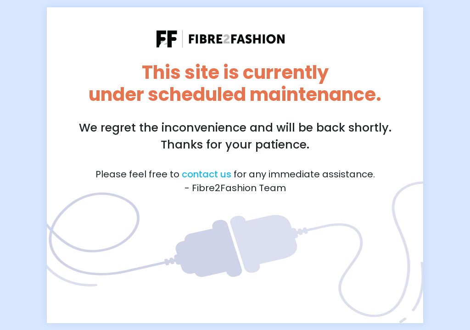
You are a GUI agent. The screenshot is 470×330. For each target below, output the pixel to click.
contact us (206, 174)
